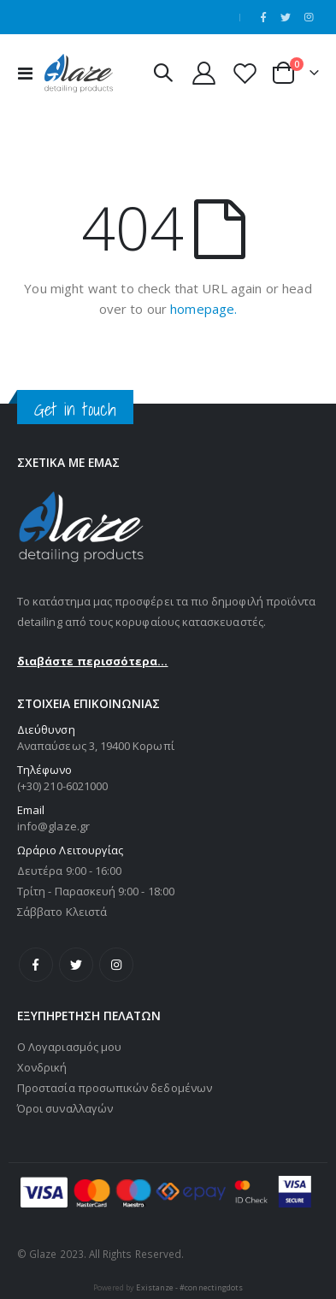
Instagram (116, 965)
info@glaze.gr (53, 826)
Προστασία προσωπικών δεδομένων (114, 1087)
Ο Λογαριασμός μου (69, 1046)
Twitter (76, 965)
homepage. (203, 308)
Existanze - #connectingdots (189, 1287)
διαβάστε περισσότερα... (92, 661)
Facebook (36, 965)
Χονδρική (42, 1067)
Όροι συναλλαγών (65, 1108)
